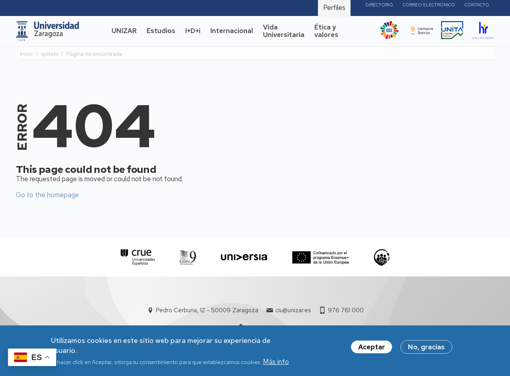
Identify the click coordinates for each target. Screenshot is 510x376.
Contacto (477, 5)
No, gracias (426, 349)
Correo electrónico (429, 5)
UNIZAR (124, 30)
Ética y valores (326, 31)
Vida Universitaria (283, 31)
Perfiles (334, 7)
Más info (276, 364)
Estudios (161, 30)
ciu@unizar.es (293, 310)
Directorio (379, 5)
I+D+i (192, 30)
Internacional (231, 30)
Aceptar (371, 349)
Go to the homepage (47, 194)
